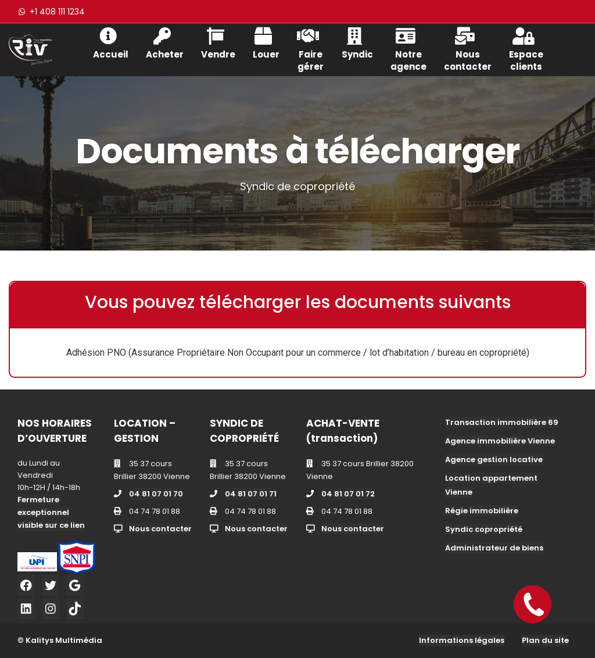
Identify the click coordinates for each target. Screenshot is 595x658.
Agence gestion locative (494, 459)
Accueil (110, 42)
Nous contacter (468, 48)
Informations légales (461, 640)
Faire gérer (310, 48)
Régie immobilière (481, 510)
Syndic (357, 42)
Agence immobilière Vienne (500, 440)
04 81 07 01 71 (251, 493)
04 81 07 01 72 (348, 493)
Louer (266, 42)
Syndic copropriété (483, 529)
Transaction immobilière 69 (501, 422)
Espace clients (526, 48)
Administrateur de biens (494, 547)
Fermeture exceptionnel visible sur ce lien (51, 512)
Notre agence (408, 48)
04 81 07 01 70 (156, 493)
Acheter (165, 42)
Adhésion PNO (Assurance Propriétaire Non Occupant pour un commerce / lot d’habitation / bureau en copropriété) (297, 352)
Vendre (218, 42)
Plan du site (545, 640)
